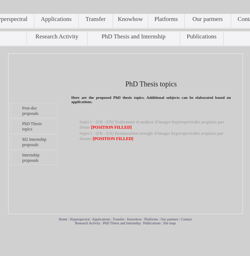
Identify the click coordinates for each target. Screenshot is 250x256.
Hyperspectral (80, 219)
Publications (151, 223)
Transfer (119, 219)
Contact (186, 219)
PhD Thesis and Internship (121, 223)
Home (63, 219)
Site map (169, 223)
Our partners (169, 219)
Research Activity (87, 223)
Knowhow (134, 219)
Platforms (151, 219)
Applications (101, 219)
